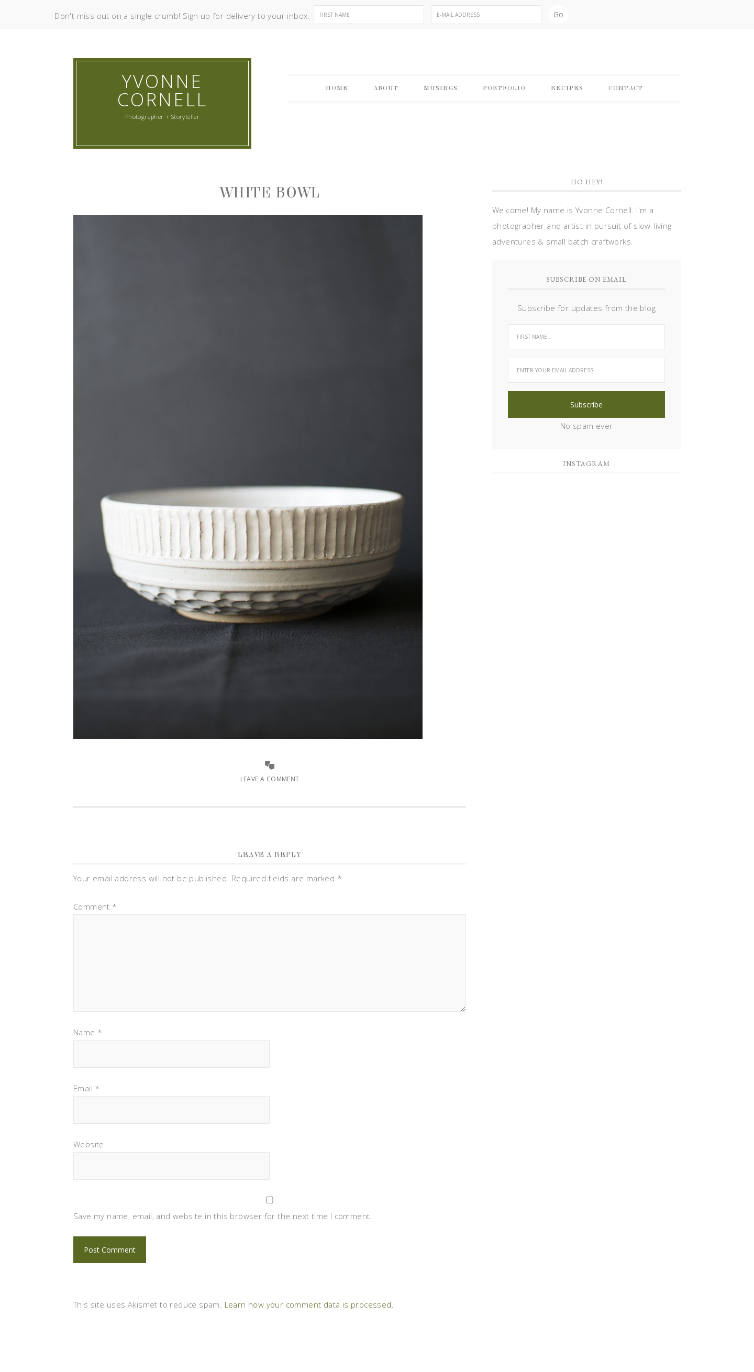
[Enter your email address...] (586, 370)
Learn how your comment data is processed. (309, 1304)
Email (86, 1088)
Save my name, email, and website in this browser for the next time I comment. (222, 1216)
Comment (95, 906)
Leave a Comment (270, 778)
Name (87, 1032)
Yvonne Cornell (162, 90)
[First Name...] (586, 336)
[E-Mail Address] (486, 14)
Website (88, 1144)
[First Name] (369, 14)
